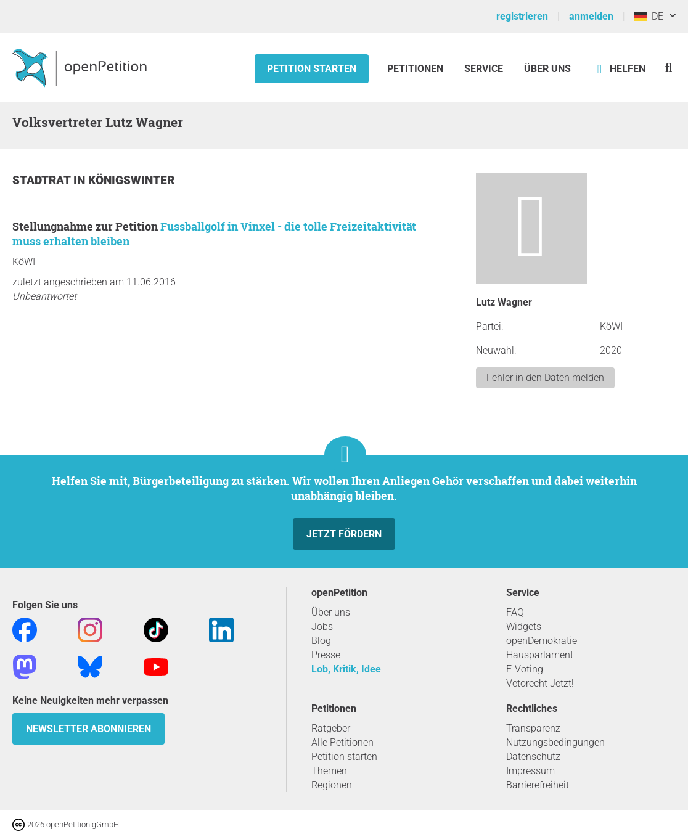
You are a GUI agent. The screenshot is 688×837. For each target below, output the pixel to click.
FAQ (515, 612)
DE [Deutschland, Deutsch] (648, 16)
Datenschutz (533, 756)
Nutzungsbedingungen (555, 742)
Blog (321, 641)
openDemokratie (541, 641)
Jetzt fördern (344, 534)
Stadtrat (42, 180)
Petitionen (416, 69)
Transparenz (533, 728)
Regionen (331, 785)
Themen (329, 771)
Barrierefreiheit (537, 785)
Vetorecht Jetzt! (540, 683)
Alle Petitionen (342, 742)
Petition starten (311, 69)
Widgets (523, 626)
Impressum (530, 771)
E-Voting (524, 669)
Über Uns (547, 69)
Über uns (330, 612)
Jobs (322, 626)
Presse (325, 655)
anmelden (591, 16)
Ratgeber (330, 728)
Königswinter (131, 180)
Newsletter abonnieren (88, 729)
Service (483, 69)
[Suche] (668, 67)
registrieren (522, 16)
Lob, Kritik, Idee (346, 669)
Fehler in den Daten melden (545, 377)
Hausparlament (539, 655)
